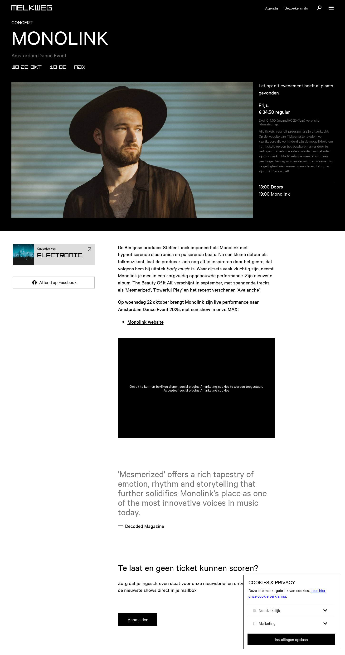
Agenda (271, 7)
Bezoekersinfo (296, 7)
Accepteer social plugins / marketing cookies (196, 396)
